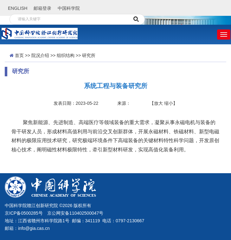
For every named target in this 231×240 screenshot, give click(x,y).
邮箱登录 (42, 8)
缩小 (168, 103)
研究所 (88, 55)
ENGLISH (17, 8)
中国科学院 (69, 8)
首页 (19, 55)
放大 (158, 103)
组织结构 (65, 55)
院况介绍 (40, 55)
